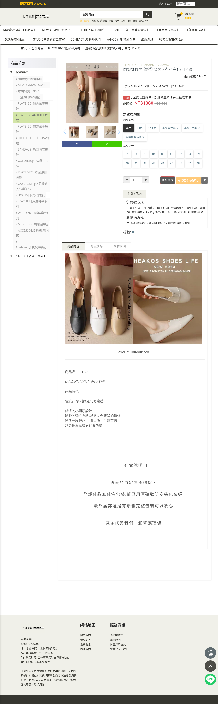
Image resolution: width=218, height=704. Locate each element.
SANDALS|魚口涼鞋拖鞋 (32, 148)
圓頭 (135, 20)
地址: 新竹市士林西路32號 (39, 647)
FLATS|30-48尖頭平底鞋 (32, 104)
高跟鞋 (103, 20)
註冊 (169, 3)
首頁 (24, 48)
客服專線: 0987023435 (37, 652)
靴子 (117, 20)
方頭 (129, 20)
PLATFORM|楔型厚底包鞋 (31, 170)
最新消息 (85, 644)
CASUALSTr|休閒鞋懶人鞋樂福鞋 (32, 181)
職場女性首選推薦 (29, 79)
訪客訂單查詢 (118, 644)
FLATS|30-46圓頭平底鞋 (64, 48)
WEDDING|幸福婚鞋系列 (32, 208)
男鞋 (141, 20)
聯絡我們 (85, 648)
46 (146, 20)
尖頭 (123, 20)
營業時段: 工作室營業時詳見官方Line (45, 657)
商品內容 (73, 246)
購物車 (189, 14)
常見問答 (85, 639)
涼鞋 (111, 20)
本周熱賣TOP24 (27, 90)
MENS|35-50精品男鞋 (32, 217)
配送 (135, 193)
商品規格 (96, 246)
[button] (119, 132)
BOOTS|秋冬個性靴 (30, 189)
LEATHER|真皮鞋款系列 (32, 197)
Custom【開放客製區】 (33, 234)
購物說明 (120, 246)
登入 (161, 3)
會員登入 (115, 648)
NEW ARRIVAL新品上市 (33, 84)
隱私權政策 (116, 634)
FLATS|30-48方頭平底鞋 (32, 126)
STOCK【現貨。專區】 (31, 242)
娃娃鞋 (95, 20)
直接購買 (168, 180)
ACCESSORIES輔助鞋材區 (32, 225)
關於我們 (85, 634)
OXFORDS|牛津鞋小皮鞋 (32, 159)
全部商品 (37, 48)
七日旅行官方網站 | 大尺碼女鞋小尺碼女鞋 (45, 698)
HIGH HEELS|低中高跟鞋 (32, 137)
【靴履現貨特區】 (29, 96)
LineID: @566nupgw (35, 661)
